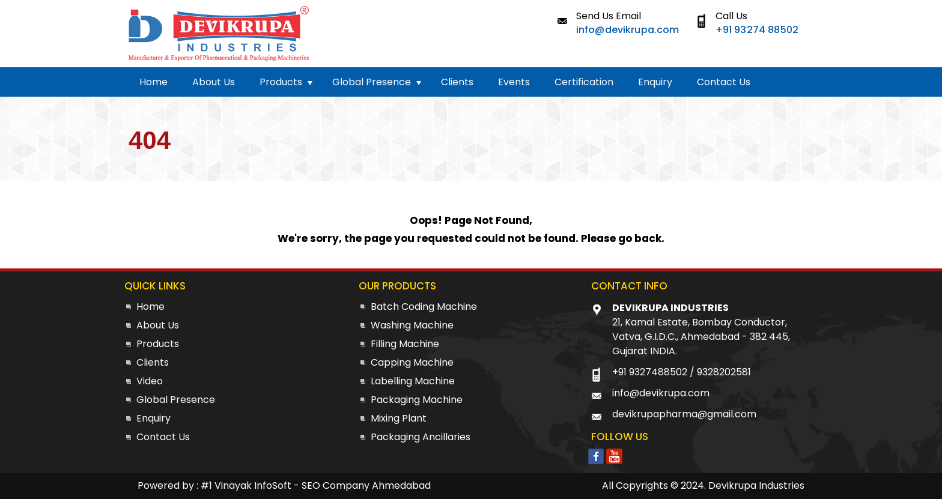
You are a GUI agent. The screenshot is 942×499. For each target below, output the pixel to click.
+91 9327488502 (649, 372)
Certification (584, 82)
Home (153, 82)
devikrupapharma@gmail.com (684, 414)
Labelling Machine (413, 381)
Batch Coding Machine (424, 306)
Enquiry (655, 82)
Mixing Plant (399, 418)
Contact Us (723, 82)
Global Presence (371, 82)
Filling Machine (405, 344)
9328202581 (724, 372)
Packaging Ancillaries (420, 437)
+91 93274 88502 (757, 30)
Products (281, 82)
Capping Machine (412, 362)
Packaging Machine (417, 400)
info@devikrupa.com (627, 30)
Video (149, 381)
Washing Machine (412, 325)
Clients (457, 82)
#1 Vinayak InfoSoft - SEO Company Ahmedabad (316, 485)
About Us (213, 82)
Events (514, 82)
